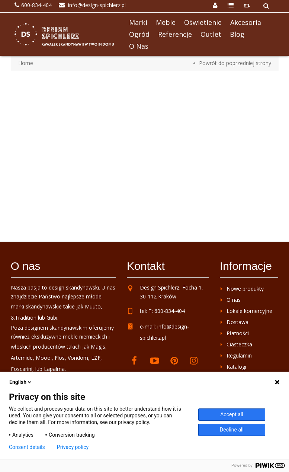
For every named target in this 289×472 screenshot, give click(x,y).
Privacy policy (73, 447)
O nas (138, 46)
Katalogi (236, 366)
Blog (237, 34)
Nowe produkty (245, 288)
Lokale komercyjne (249, 310)
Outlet (210, 34)
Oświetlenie (203, 22)
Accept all (231, 414)
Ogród (139, 34)
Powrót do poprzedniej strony (235, 63)
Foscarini (21, 368)
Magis (98, 346)
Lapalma (54, 368)
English (20, 382)
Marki (138, 22)
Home (25, 63)
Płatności (238, 333)
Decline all (232, 430)
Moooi (44, 357)
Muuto (93, 306)
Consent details (27, 447)
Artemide (22, 357)
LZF (95, 357)
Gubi (51, 317)
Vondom (78, 357)
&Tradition (23, 317)
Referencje (175, 34)
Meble (166, 22)
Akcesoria (245, 22)
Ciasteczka (239, 344)
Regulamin (239, 355)
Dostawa (237, 322)
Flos (60, 357)
